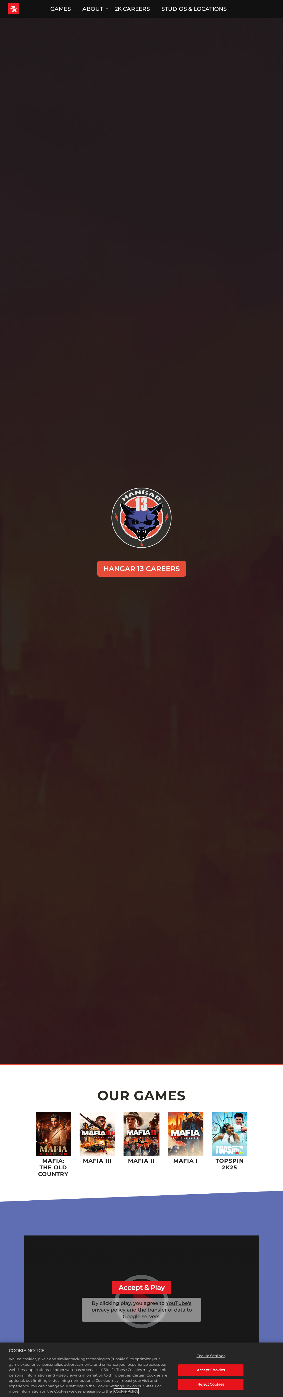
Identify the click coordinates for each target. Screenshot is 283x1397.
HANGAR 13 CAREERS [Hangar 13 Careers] (141, 568)
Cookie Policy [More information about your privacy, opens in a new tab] (126, 1391)
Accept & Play (141, 1288)
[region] (141, 1370)
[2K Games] (24, 8)
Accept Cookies (211, 1370)
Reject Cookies (210, 1384)
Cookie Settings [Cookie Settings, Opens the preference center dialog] (210, 1356)
